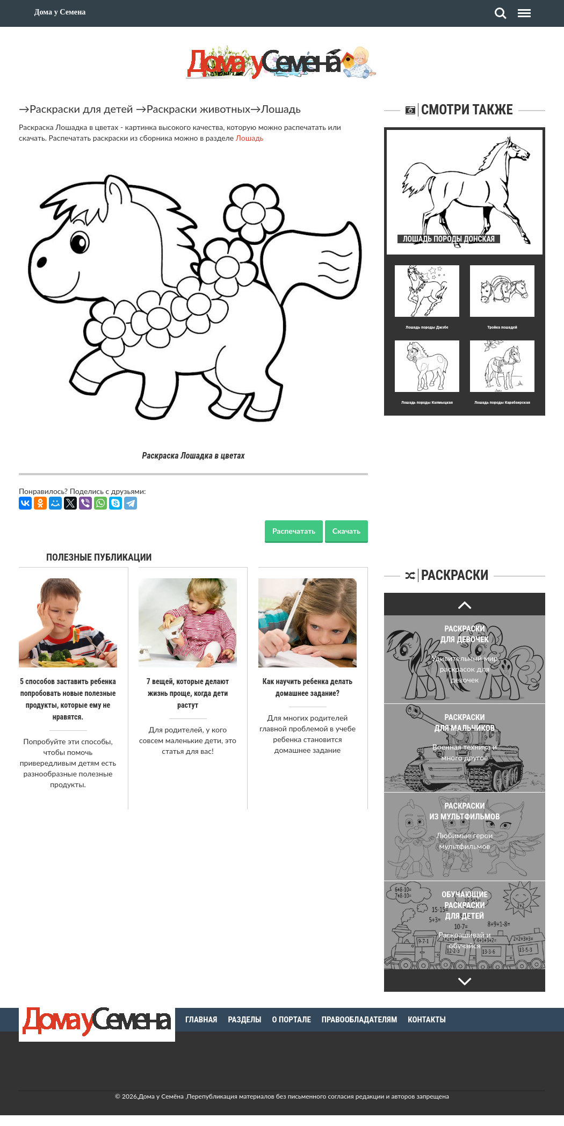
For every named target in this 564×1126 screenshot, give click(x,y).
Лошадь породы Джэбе (427, 327)
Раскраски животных (198, 108)
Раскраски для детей (81, 108)
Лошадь (281, 108)
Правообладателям (359, 1020)
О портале (291, 1020)
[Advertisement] (464, 483)
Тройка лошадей (502, 327)
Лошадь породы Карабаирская (502, 402)
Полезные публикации (99, 557)
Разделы (244, 1020)
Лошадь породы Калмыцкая (427, 402)
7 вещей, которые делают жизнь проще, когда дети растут (188, 693)
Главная (201, 1020)
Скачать (346, 530)
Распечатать (293, 530)
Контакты (427, 1020)
